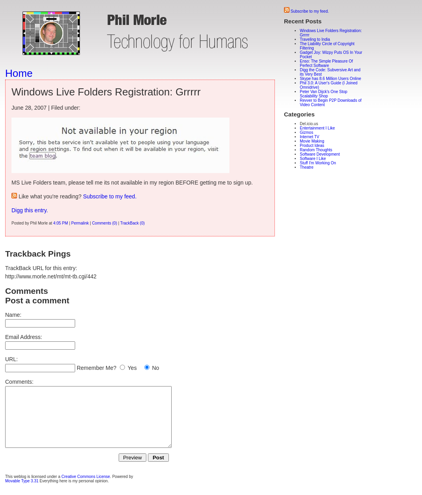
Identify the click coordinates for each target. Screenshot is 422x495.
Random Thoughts (316, 150)
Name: (13, 315)
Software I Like (313, 158)
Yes (132, 368)
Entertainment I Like (317, 128)
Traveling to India (315, 39)
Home (18, 73)
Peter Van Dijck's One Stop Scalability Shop (323, 93)
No (155, 368)
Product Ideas (312, 145)
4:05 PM (60, 223)
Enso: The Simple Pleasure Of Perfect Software (326, 63)
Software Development (320, 154)
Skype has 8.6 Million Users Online (330, 78)
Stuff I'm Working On (318, 163)
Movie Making (312, 141)
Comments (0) (104, 223)
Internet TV (309, 137)
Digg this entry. (29, 210)
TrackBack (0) (132, 223)
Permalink (80, 223)
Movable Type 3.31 (21, 493)
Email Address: (23, 337)
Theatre (306, 167)
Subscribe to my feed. (109, 196)
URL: (11, 359)
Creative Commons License (85, 488)
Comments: (19, 382)
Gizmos (306, 132)
